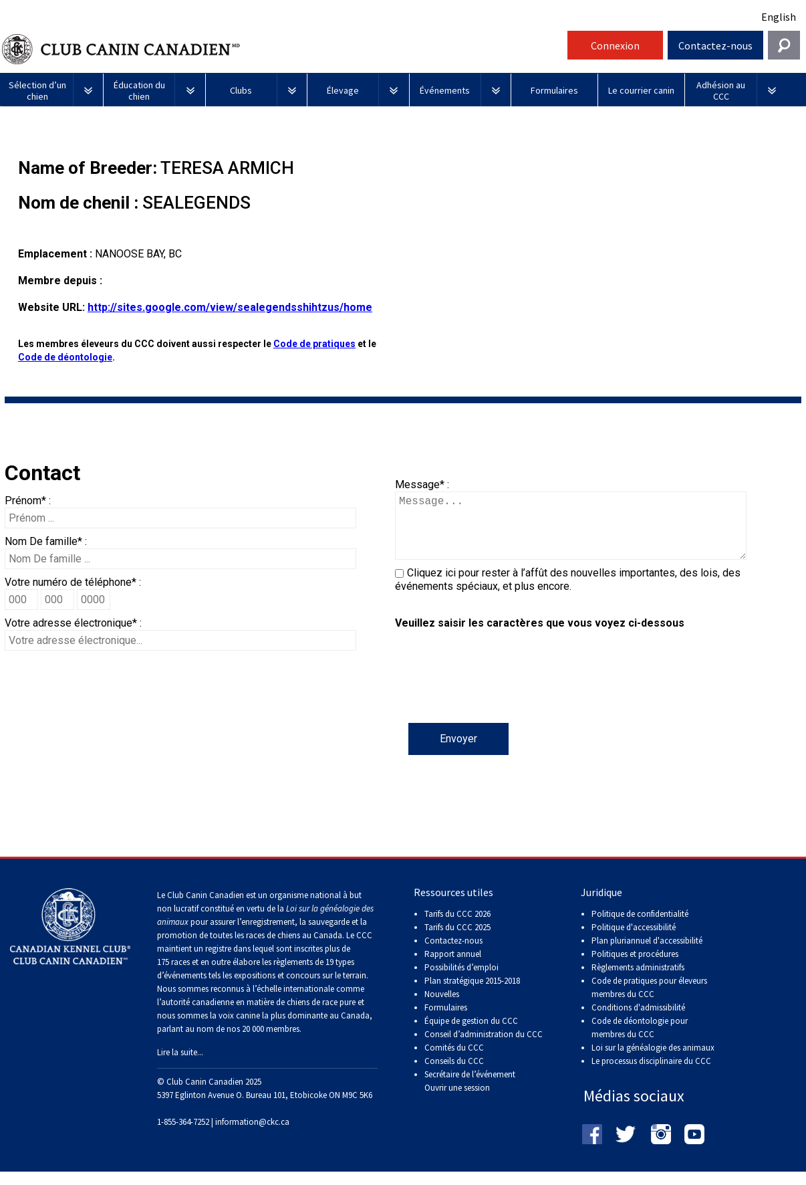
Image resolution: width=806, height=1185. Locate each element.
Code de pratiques (314, 343)
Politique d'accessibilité (633, 940)
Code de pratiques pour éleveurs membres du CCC (649, 1000)
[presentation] (496, 697)
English (778, 16)
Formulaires (445, 1021)
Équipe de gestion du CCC (471, 1034)
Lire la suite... (180, 1065)
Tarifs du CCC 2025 (457, 940)
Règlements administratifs (637, 980)
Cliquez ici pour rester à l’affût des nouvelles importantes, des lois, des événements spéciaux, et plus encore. (568, 593)
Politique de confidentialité (639, 927)
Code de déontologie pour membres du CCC (639, 1041)
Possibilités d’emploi (461, 980)
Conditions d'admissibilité (638, 1021)
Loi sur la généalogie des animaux (652, 1061)
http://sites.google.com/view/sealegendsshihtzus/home (230, 307)
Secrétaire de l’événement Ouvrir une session (469, 1094)
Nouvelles (441, 1007)
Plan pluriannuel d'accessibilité (646, 954)
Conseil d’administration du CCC (483, 1047)
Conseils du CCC (454, 1074)
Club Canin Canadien (282, 49)
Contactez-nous (715, 45)
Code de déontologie (65, 357)
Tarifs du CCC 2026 (457, 927)
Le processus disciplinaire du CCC (651, 1074)
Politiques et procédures (634, 967)
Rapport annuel (452, 967)
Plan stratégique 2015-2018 (472, 994)
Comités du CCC (454, 1061)
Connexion (615, 45)
